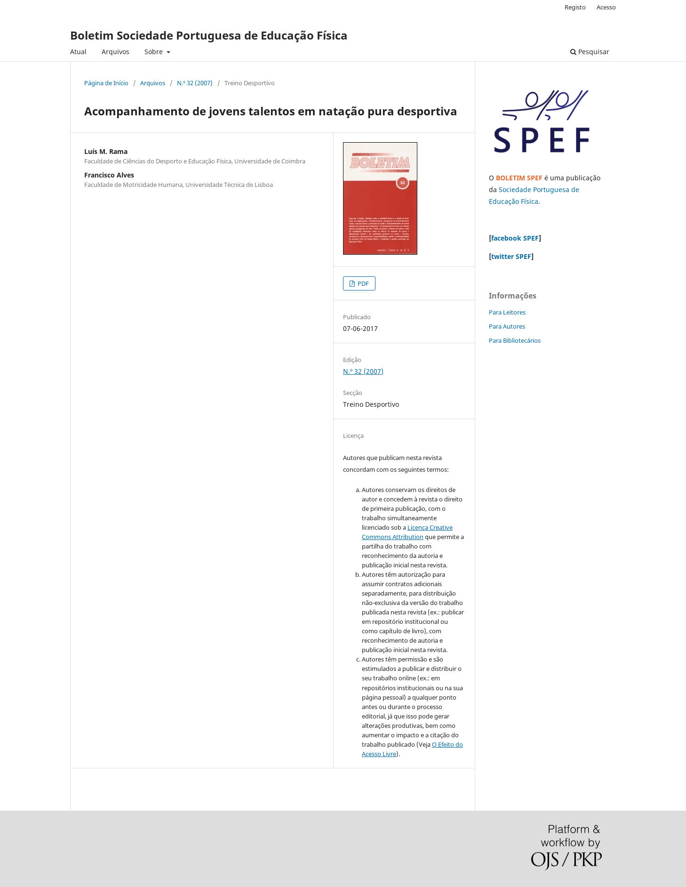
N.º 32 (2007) (195, 83)
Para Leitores (507, 312)
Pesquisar (589, 51)
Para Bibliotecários (515, 340)
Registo (575, 7)
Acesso (606, 7)
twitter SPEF (511, 256)
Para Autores (507, 326)
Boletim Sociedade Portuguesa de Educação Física (209, 35)
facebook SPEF (515, 238)
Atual (78, 51)
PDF (362, 283)
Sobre (154, 51)
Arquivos (115, 51)
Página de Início (106, 83)
